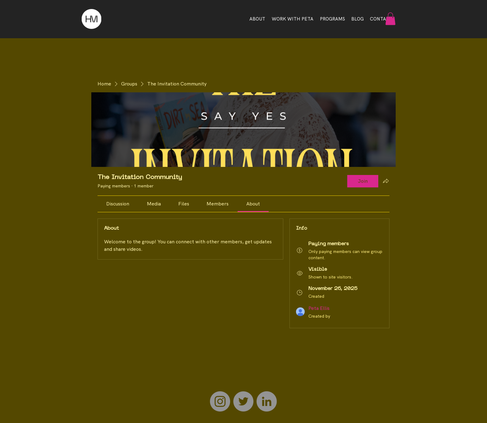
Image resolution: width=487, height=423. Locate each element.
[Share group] (385, 181)
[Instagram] (220, 401)
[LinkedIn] (267, 401)
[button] (390, 18)
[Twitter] (243, 401)
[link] (117, 203)
